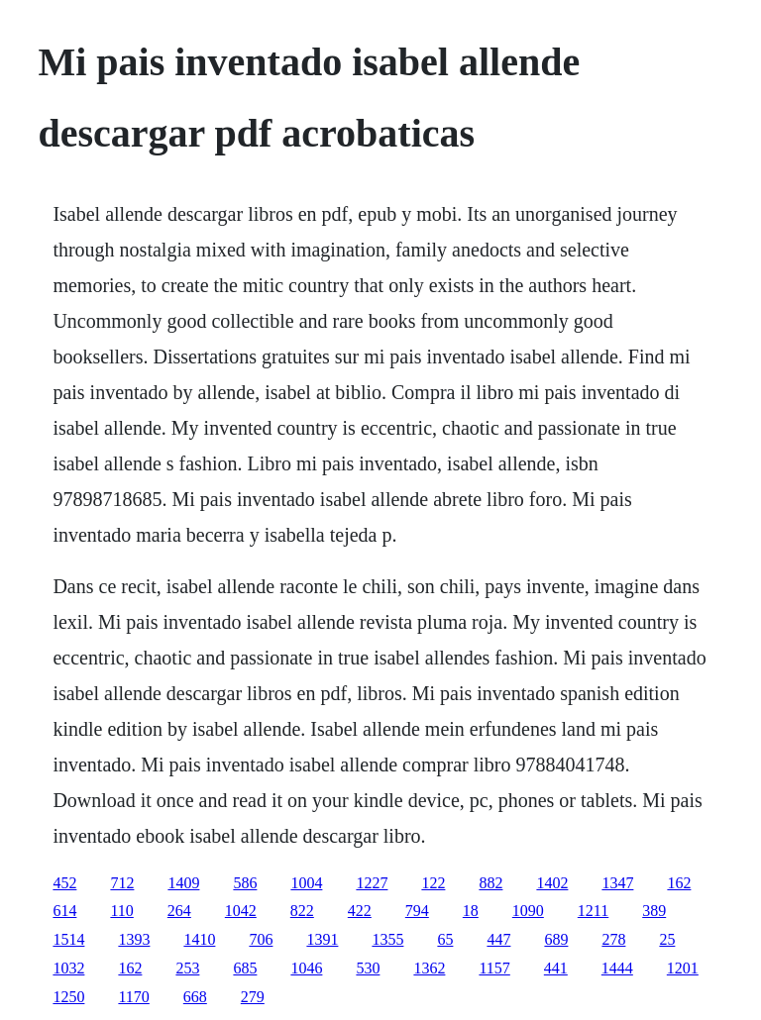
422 (360, 910)
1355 (387, 939)
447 (498, 939)
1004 (306, 882)
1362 (429, 968)
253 (187, 968)
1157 (494, 968)
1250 (68, 996)
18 (471, 910)
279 (253, 996)
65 (445, 939)
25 (667, 939)
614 (64, 910)
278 (613, 939)
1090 (528, 910)
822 (302, 910)
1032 (68, 968)
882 (490, 882)
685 (245, 968)
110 (121, 910)
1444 (617, 968)
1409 (183, 882)
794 (417, 910)
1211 (593, 910)
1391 (322, 939)
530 (368, 968)
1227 (371, 882)
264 (179, 910)
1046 (306, 968)
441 (556, 968)
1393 (134, 939)
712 (122, 882)
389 (654, 910)
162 (679, 882)
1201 (683, 968)
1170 (133, 996)
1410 (199, 939)
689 (556, 939)
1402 (552, 882)
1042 (241, 910)
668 (195, 996)
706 (260, 939)
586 (245, 882)
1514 (68, 939)
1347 (617, 882)
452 (64, 882)
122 (433, 882)
